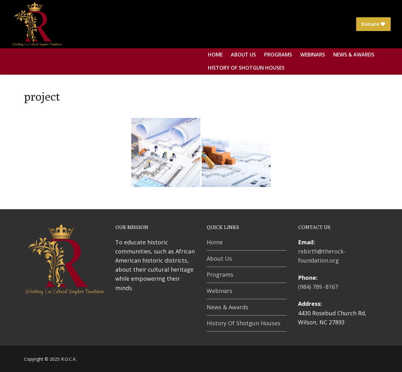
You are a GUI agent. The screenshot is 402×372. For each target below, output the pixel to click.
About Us (219, 258)
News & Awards (227, 307)
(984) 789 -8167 (318, 286)
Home (215, 242)
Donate (373, 24)
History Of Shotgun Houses (243, 323)
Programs (220, 274)
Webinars (219, 291)
